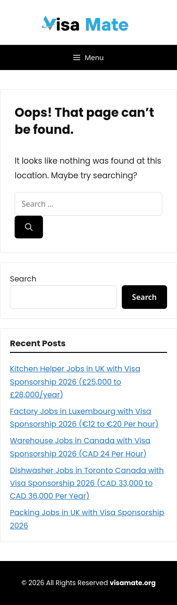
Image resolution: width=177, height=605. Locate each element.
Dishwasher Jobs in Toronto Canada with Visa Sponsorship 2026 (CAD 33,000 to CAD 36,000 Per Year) (87, 483)
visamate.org (132, 582)
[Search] (29, 227)
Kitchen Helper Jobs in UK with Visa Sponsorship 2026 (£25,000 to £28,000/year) (75, 381)
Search (23, 278)
